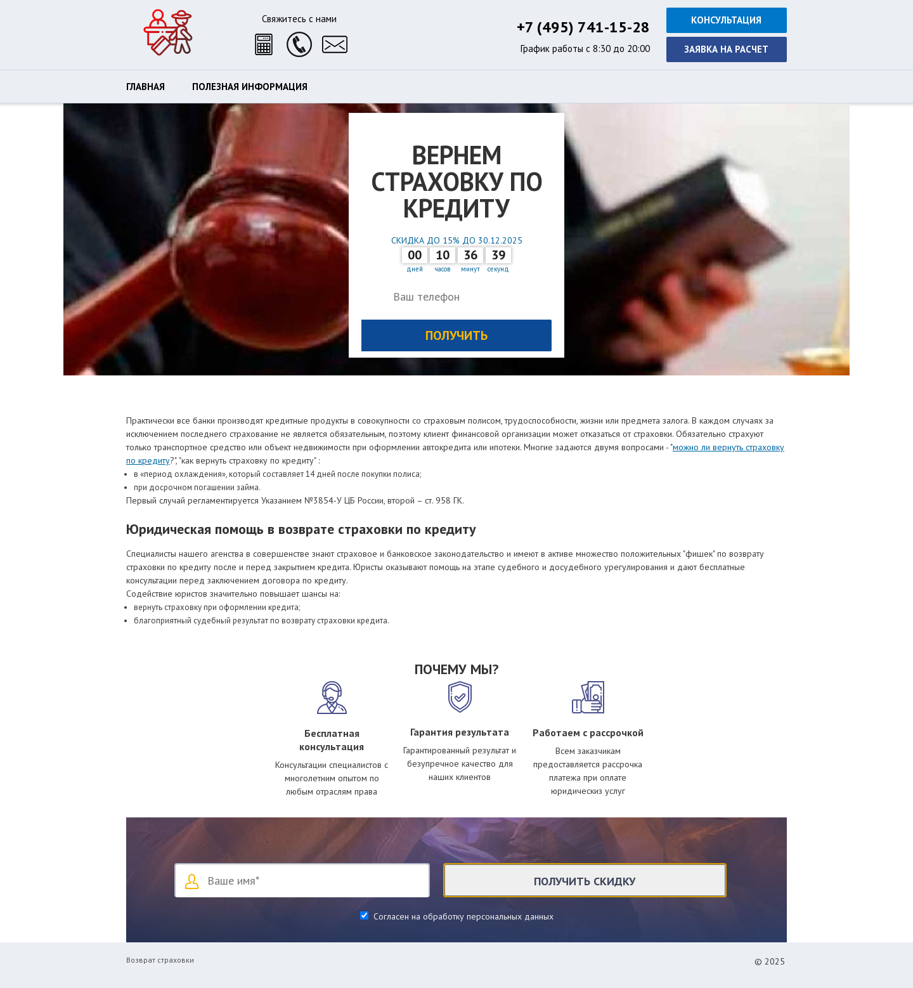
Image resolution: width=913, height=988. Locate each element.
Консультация (726, 20)
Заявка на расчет (726, 49)
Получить (456, 335)
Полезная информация (250, 87)
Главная (145, 87)
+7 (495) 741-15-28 (583, 27)
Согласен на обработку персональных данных (462, 916)
